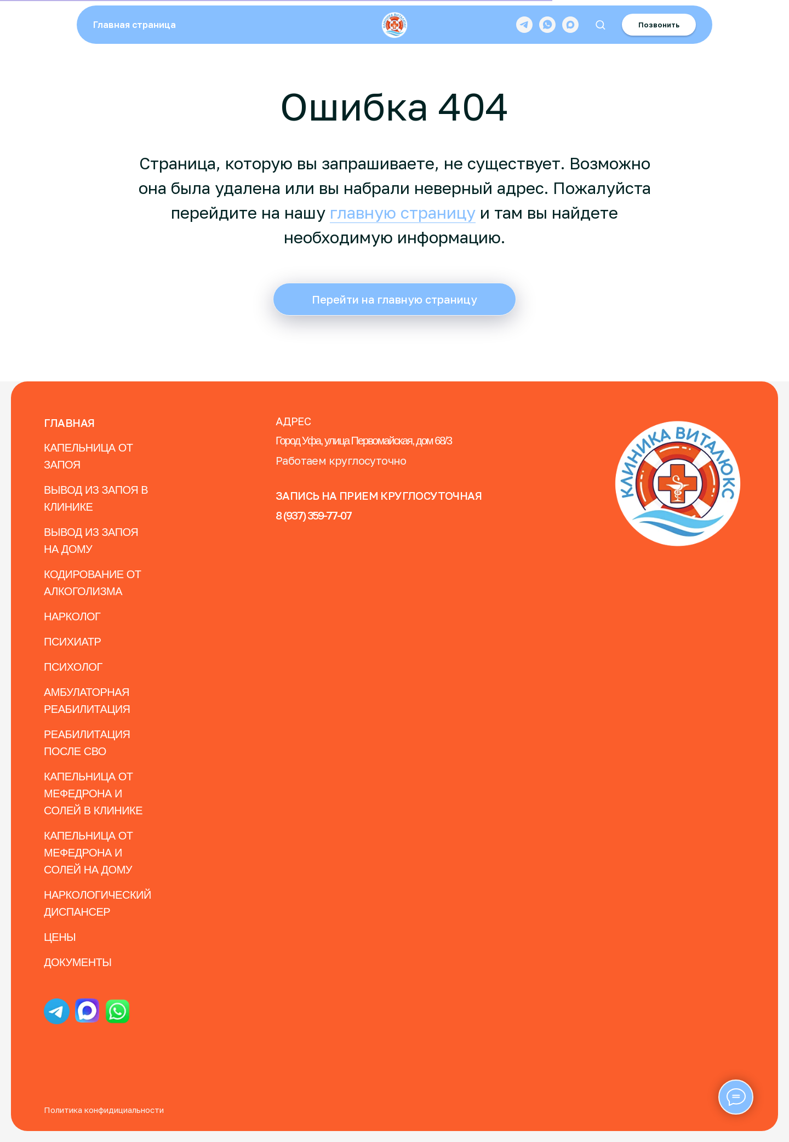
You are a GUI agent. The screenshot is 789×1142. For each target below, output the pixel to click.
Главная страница (134, 24)
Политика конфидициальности (104, 1110)
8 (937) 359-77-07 (313, 515)
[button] (600, 24)
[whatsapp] (547, 24)
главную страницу (403, 212)
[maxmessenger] (570, 24)
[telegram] (524, 24)
